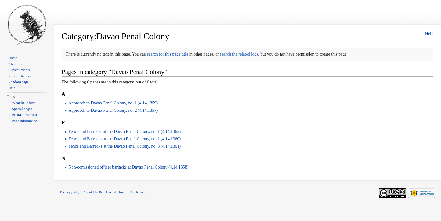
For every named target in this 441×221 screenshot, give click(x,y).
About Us (15, 64)
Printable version (24, 115)
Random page (18, 82)
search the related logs (239, 54)
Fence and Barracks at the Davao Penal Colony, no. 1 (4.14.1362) (124, 131)
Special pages (22, 109)
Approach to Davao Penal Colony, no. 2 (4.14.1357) (113, 110)
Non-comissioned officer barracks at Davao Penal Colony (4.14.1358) (128, 167)
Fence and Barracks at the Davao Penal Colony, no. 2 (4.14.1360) (124, 139)
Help (429, 34)
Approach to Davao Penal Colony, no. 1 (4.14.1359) (113, 103)
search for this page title (167, 54)
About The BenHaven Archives (104, 192)
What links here (23, 103)
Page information (24, 121)
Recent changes (19, 76)
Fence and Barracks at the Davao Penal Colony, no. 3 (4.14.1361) (124, 146)
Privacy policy (70, 192)
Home (12, 58)
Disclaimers (138, 192)
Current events (19, 70)
